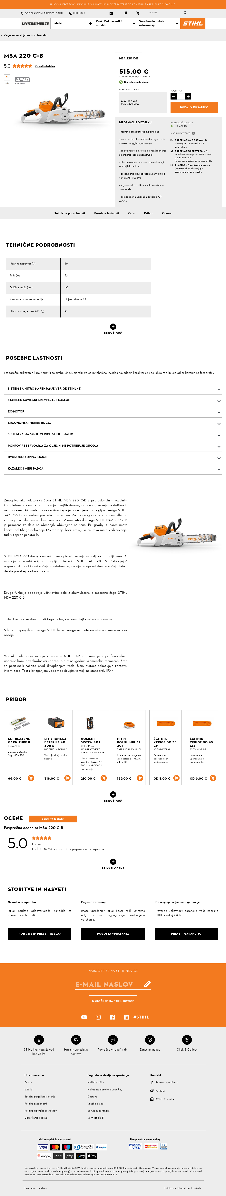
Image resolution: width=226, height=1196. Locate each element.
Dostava (92, 1097)
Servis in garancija (98, 1111)
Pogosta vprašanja (166, 1083)
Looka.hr (196, 1188)
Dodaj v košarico (194, 107)
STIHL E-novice (164, 1099)
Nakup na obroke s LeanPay (104, 1090)
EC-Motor (16, 412)
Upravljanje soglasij (36, 1118)
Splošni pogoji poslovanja (40, 1097)
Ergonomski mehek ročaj (30, 423)
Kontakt (160, 1091)
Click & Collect (187, 1050)
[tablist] (168, 13)
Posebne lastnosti (106, 213)
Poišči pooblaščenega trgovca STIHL (193, 161)
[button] (193, 133)
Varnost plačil (95, 1118)
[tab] (128, 58)
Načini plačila (95, 1083)
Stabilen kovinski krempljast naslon (39, 400)
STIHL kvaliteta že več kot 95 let (39, 1052)
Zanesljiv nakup (150, 1050)
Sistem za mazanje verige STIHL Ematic (40, 434)
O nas (28, 1083)
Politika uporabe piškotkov (41, 1111)
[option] (62, 108)
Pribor (148, 213)
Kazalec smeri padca (26, 469)
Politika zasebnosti (36, 1104)
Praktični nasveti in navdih (115, 23)
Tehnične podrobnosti (69, 213)
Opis (131, 213)
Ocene (167, 213)
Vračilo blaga (95, 1104)
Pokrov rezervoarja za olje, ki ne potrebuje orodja (53, 446)
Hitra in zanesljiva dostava (76, 1052)
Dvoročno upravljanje (28, 457)
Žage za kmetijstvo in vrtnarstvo (26, 35)
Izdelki (72, 23)
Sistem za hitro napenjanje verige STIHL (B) (45, 389)
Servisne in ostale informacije (158, 23)
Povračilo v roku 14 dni (113, 1050)
